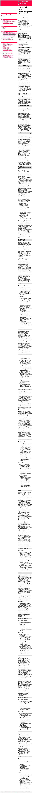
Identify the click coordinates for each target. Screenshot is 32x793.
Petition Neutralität (6, 20)
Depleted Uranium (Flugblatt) (8, 23)
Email (4, 28)
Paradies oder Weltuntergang (8, 44)
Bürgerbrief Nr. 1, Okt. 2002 (7, 50)
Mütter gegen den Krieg (7, 45)
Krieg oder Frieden (6, 47)
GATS (4, 46)
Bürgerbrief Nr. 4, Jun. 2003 (7, 52)
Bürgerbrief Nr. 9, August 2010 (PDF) (9, 34)
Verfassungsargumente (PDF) (8, 39)
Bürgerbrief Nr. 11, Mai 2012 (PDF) (9, 32)
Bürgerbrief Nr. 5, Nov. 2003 (7, 53)
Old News (4, 54)
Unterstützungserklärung (7, 49)
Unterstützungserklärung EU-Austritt (9, 21)
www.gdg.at (20, 45)
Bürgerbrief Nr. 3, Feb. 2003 (7, 51)
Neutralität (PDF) (6, 48)
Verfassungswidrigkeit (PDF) (8, 37)
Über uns (4, 27)
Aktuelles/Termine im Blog (7, 14)
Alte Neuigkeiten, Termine (7, 43)
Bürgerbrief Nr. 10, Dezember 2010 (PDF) (10, 33)
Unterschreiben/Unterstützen (8, 57)
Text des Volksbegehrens (7, 56)
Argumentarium (5, 22)
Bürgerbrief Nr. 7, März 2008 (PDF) (9, 35)
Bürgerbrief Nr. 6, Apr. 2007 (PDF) (9, 36)
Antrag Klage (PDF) (6, 38)
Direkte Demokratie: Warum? (8, 55)
